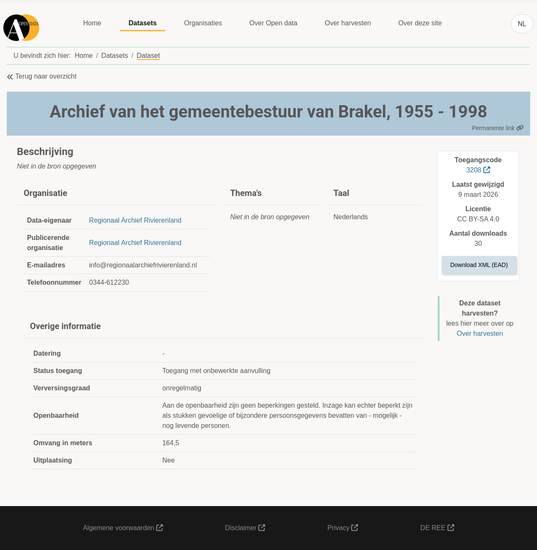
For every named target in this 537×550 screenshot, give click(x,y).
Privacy (342, 527)
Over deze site (420, 23)
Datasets (142, 23)
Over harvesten (348, 23)
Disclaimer (245, 527)
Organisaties (203, 23)
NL (522, 23)
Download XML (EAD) (478, 264)
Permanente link (498, 128)
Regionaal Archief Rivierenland (135, 220)
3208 (478, 170)
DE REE (437, 527)
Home (92, 23)
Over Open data (274, 23)
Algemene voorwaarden (123, 527)
